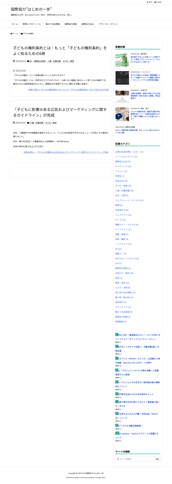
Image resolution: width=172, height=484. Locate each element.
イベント (121, 171)
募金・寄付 (122, 282)
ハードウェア (123, 229)
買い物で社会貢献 (125, 292)
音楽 (118, 277)
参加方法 (121, 180)
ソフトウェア (123, 243)
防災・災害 (121, 195)
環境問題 (120, 321)
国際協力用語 (39, 61)
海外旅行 (120, 302)
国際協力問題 (122, 316)
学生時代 (121, 210)
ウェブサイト (123, 214)
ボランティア (123, 307)
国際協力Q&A (122, 161)
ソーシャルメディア (126, 156)
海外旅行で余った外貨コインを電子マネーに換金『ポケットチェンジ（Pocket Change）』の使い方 (145, 59)
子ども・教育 (68, 61)
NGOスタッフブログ (127, 258)
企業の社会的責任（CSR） (129, 151)
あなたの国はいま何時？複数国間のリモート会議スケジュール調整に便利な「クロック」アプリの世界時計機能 (145, 77)
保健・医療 (121, 234)
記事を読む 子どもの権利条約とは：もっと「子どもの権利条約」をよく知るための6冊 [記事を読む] (68, 89)
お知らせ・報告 (124, 273)
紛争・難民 (121, 239)
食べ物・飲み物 (124, 297)
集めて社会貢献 (123, 311)
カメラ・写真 (122, 287)
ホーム (15, 33)
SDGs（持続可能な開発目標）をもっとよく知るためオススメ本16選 (137, 131)
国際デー (120, 253)
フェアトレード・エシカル (129, 200)
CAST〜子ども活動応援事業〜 (129, 425)
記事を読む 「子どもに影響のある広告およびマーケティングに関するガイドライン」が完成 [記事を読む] (66, 152)
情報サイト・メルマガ (126, 224)
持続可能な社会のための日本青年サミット (134, 394)
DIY (118, 263)
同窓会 (119, 176)
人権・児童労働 (54, 61)
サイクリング (123, 166)
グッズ (120, 219)
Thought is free (100, 477)
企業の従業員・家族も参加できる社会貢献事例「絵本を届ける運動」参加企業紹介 (145, 95)
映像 (118, 205)
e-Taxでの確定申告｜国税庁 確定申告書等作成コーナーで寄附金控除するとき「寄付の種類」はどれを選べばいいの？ (145, 115)
